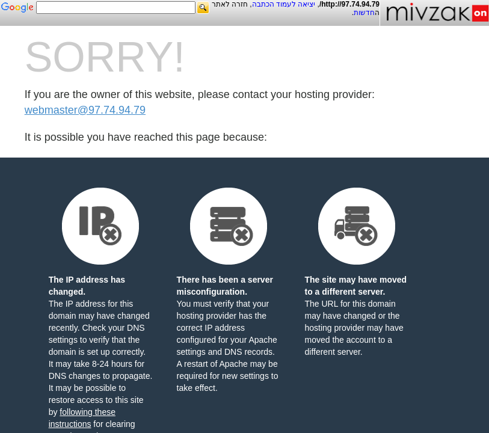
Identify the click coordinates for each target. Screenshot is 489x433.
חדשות (364, 12)
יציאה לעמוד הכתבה (284, 4)
